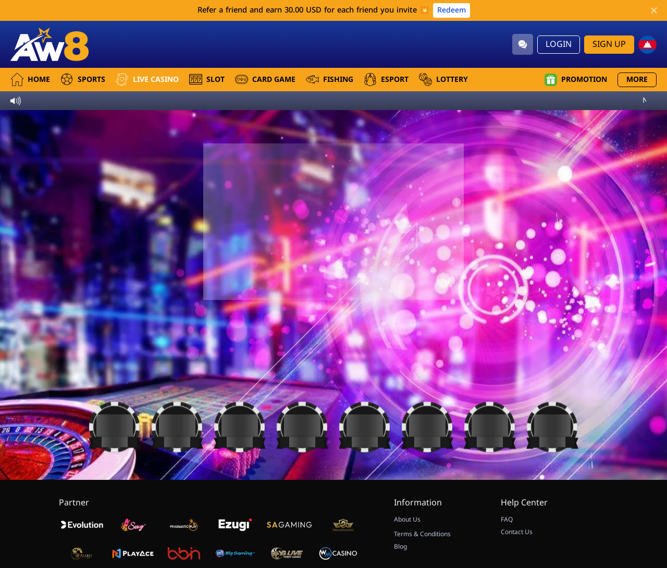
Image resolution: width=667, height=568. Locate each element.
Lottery (443, 79)
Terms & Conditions (422, 534)
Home (30, 79)
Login (559, 44)
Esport (386, 79)
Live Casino (147, 79)
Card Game (265, 79)
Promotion (576, 80)
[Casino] (115, 425)
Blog (400, 546)
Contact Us (517, 532)
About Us (407, 519)
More (637, 79)
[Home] (49, 44)
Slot (207, 79)
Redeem (451, 10)
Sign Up (609, 44)
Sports (82, 79)
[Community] (522, 44)
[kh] (647, 44)
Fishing (329, 79)
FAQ (507, 519)
